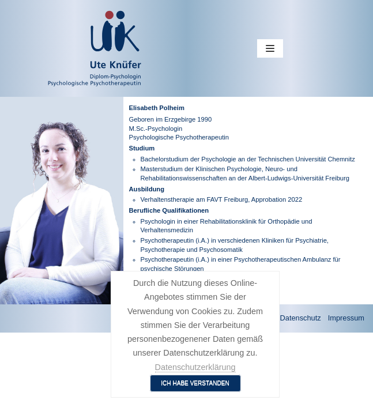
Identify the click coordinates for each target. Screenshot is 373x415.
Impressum (346, 318)
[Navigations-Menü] (270, 48)
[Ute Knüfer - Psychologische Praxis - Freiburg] (55, 48)
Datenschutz (300, 318)
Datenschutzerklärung (195, 367)
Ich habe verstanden (195, 383)
